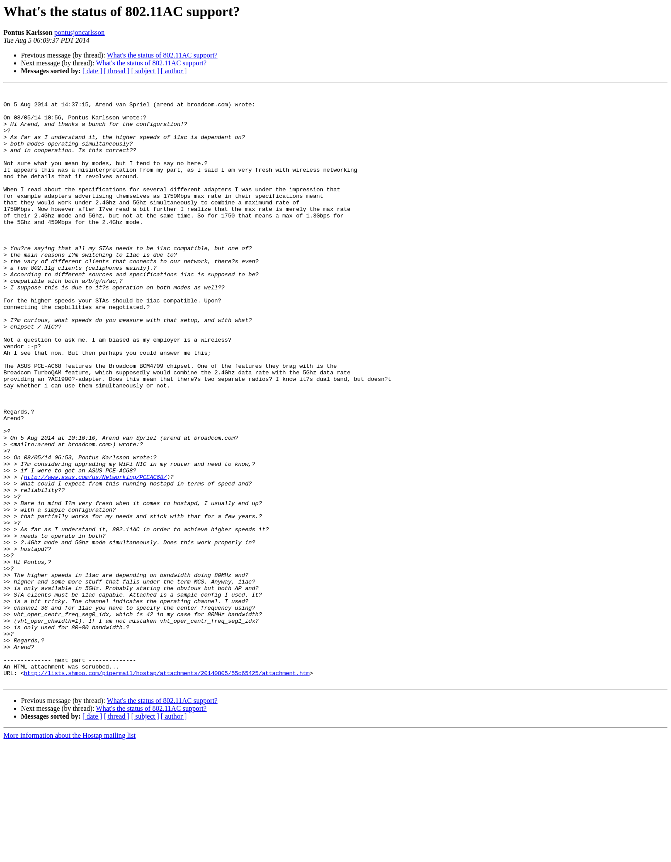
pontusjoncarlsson (79, 32)
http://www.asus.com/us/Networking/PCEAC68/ (95, 555)
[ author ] (174, 71)
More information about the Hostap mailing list (69, 854)
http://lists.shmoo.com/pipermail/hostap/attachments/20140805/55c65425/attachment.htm (167, 790)
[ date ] (92, 71)
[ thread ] (116, 71)
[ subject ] (145, 71)
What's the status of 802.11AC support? (162, 55)
